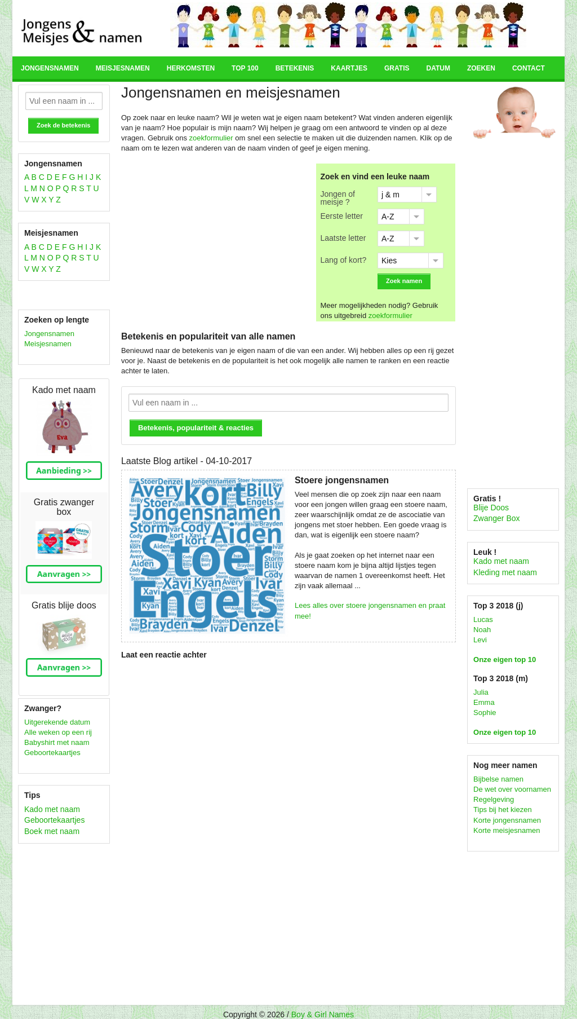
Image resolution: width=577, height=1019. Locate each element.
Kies (389, 260)
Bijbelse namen (498, 779)
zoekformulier (211, 138)
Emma (484, 702)
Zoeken (481, 68)
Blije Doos (491, 507)
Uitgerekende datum (57, 722)
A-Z (387, 216)
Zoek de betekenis (63, 125)
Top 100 (245, 68)
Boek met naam (51, 831)
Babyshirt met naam (57, 742)
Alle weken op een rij (58, 732)
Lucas (483, 619)
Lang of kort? (344, 259)
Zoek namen (404, 280)
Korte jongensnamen (507, 820)
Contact (528, 68)
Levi (480, 640)
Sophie (484, 712)
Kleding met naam (505, 572)
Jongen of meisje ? (338, 197)
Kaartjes (349, 68)
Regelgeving (493, 799)
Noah (482, 629)
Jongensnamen (50, 68)
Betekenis (295, 68)
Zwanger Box (496, 518)
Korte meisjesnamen (506, 830)
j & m (390, 194)
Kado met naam (52, 809)
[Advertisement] (216, 242)
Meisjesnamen (123, 68)
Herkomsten (191, 68)
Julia (481, 692)
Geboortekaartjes (52, 752)
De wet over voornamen (512, 789)
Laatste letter (343, 237)
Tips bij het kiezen (502, 809)
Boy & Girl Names (322, 1014)
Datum (438, 68)
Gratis (396, 68)
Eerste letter (342, 215)
